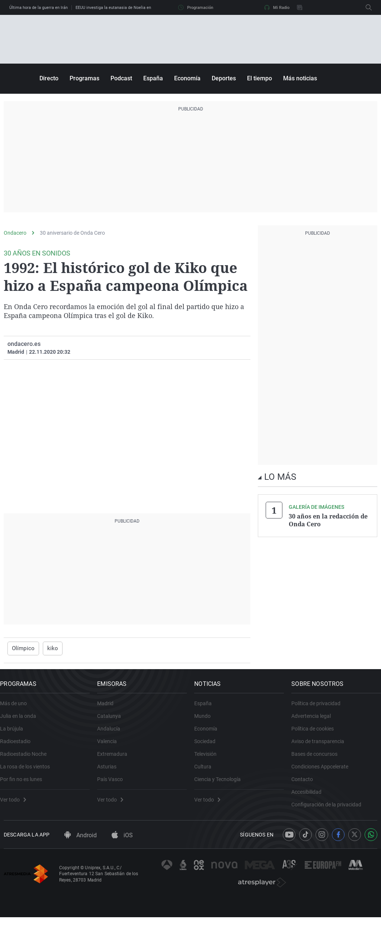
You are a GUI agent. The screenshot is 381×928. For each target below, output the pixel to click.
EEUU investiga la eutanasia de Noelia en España (121, 8)
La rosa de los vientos (29, 772)
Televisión (209, 759)
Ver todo (17, 804)
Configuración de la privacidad (330, 810)
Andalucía (112, 734)
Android (80, 845)
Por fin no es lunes (25, 784)
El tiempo (259, 78)
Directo (48, 78)
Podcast (121, 78)
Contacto (306, 784)
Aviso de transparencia (321, 746)
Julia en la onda (22, 721)
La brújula (15, 734)
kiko (49, 648)
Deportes (224, 78)
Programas (84, 78)
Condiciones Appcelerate (323, 772)
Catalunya (113, 721)
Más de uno (17, 709)
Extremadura (116, 759)
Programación (195, 7)
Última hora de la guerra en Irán (38, 8)
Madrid (109, 709)
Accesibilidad (310, 797)
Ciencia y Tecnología (221, 784)
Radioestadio (19, 746)
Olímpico (22, 648)
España (153, 78)
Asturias (110, 772)
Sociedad (208, 746)
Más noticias (300, 78)
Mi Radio (276, 7)
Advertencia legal (314, 721)
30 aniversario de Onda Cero (72, 233)
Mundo (206, 721)
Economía (187, 78)
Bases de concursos (318, 759)
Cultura (206, 772)
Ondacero (15, 233)
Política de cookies (316, 734)
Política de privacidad (319, 709)
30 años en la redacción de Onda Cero (328, 520)
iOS (122, 845)
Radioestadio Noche (27, 759)
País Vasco (114, 784)
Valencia (111, 746)
